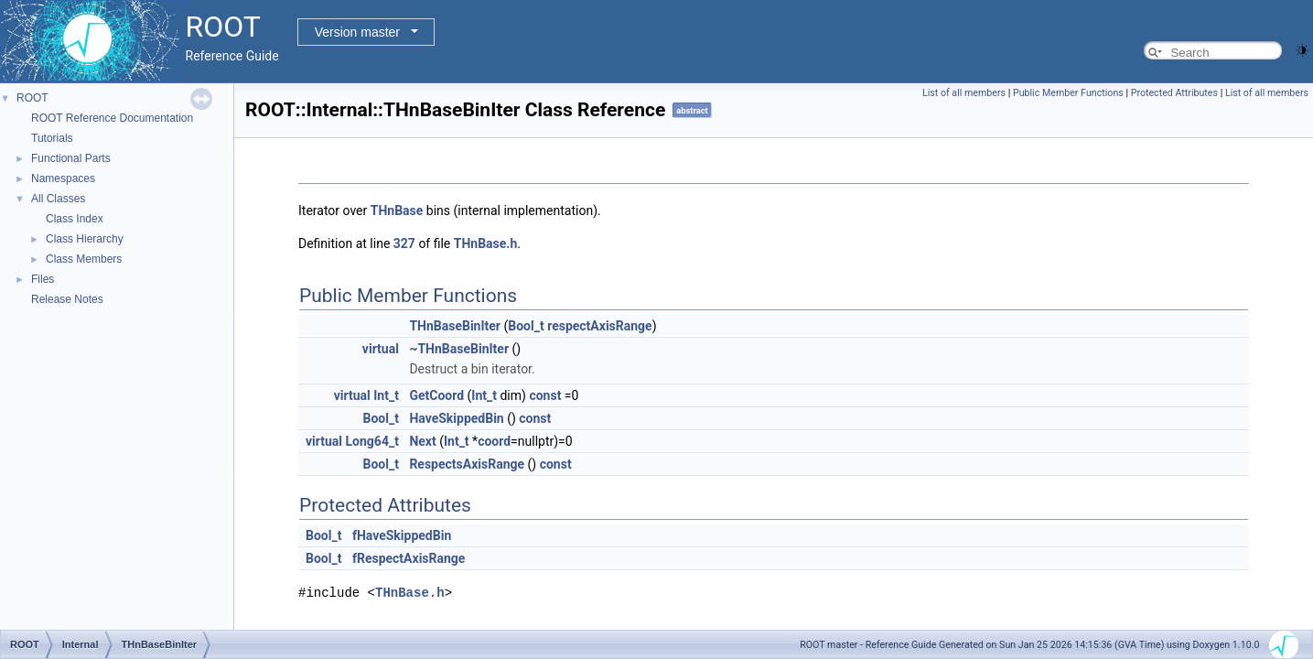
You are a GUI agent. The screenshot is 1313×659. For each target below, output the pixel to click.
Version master (357, 32)
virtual (380, 348)
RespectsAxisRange (466, 464)
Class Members (84, 259)
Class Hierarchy (85, 238)
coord (494, 441)
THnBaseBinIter (454, 326)
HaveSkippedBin (456, 418)
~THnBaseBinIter (459, 348)
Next (422, 441)
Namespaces (63, 178)
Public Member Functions (1068, 93)
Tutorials (52, 138)
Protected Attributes (1174, 93)
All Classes (58, 198)
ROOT (32, 98)
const (545, 395)
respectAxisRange (599, 326)
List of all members (964, 93)
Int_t (386, 395)
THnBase (397, 210)
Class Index (74, 218)
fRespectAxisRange (409, 558)
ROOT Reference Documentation (112, 118)
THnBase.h (486, 243)
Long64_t (372, 441)
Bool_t (525, 326)
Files (42, 279)
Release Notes (67, 299)
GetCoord (436, 395)
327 (404, 243)
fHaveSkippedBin (401, 535)
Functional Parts (71, 158)
